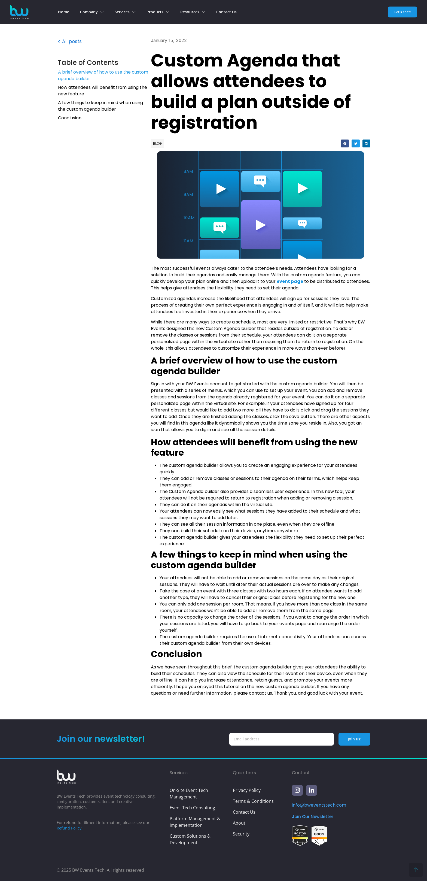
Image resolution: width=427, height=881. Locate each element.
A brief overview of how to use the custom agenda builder (103, 76)
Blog (157, 143)
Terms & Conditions (253, 801)
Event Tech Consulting (192, 808)
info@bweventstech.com (319, 805)
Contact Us (226, 11)
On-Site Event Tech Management (189, 793)
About (239, 823)
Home (63, 11)
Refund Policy (69, 828)
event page (290, 281)
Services (125, 11)
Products (158, 11)
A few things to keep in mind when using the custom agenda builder (100, 106)
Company (92, 11)
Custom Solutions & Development (190, 839)
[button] (143, 63)
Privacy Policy (247, 790)
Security (241, 834)
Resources (192, 11)
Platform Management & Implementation (195, 822)
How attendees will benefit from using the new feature (102, 91)
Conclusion (69, 119)
